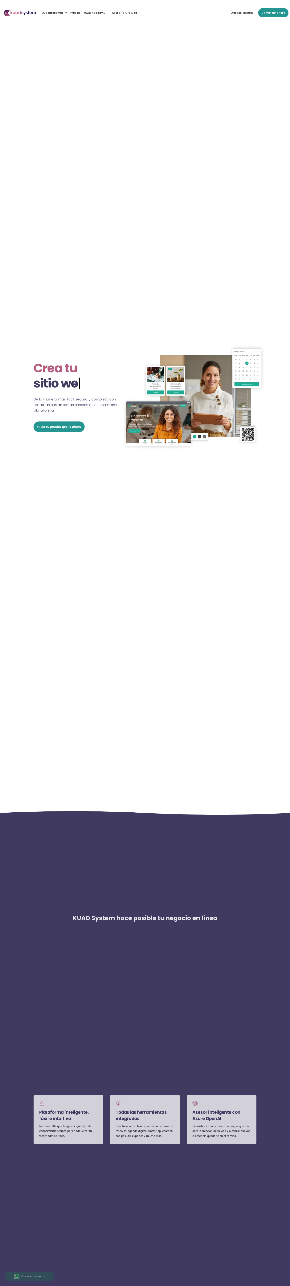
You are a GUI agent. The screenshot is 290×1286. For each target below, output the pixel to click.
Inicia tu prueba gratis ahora (58, 427)
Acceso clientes (242, 13)
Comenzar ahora (273, 13)
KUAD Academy (94, 13)
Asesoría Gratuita (124, 13)
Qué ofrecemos (52, 13)
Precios (75, 13)
